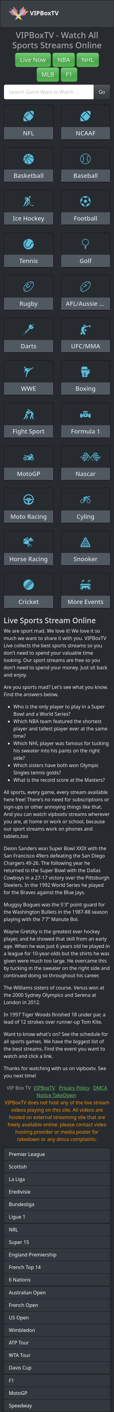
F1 (69, 74)
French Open (23, 1305)
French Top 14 (25, 1267)
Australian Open (27, 1292)
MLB (48, 74)
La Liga (17, 1179)
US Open (19, 1317)
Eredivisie (19, 1191)
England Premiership (33, 1254)
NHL (87, 60)
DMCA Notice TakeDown (71, 1092)
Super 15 (19, 1242)
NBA (63, 60)
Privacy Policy (74, 1088)
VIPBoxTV (34, 14)
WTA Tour (19, 1355)
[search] (49, 92)
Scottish (18, 1166)
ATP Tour (19, 1342)
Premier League (27, 1154)
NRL (13, 1229)
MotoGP (18, 1393)
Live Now (33, 60)
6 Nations (20, 1279)
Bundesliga (21, 1204)
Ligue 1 (17, 1216)
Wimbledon (22, 1330)
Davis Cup (20, 1367)
